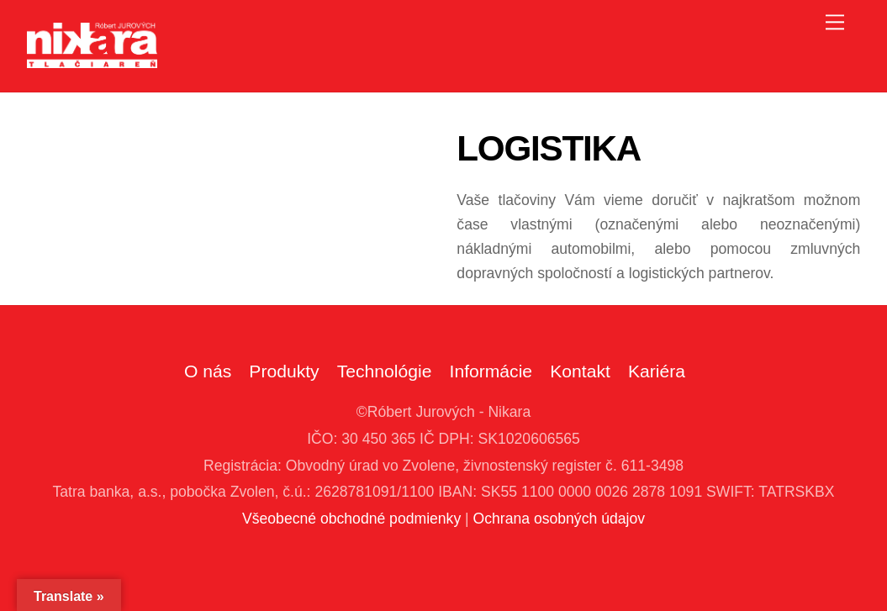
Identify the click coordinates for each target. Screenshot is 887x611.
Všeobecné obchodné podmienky (351, 518)
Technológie (384, 371)
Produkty (284, 371)
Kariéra (656, 371)
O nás (207, 371)
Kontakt (580, 371)
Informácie (491, 371)
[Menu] (835, 22)
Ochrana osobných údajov (559, 518)
